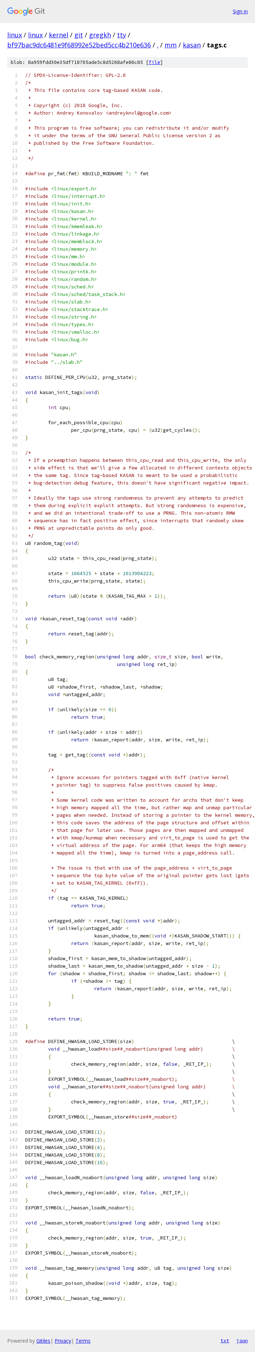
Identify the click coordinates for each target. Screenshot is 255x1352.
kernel (58, 35)
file (154, 62)
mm (170, 45)
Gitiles (43, 1340)
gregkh (100, 35)
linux (14, 35)
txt (225, 1340)
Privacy (63, 1340)
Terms (83, 1340)
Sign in (240, 11)
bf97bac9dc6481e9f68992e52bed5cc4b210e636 (79, 45)
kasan (192, 45)
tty (121, 35)
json (242, 1340)
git (78, 35)
